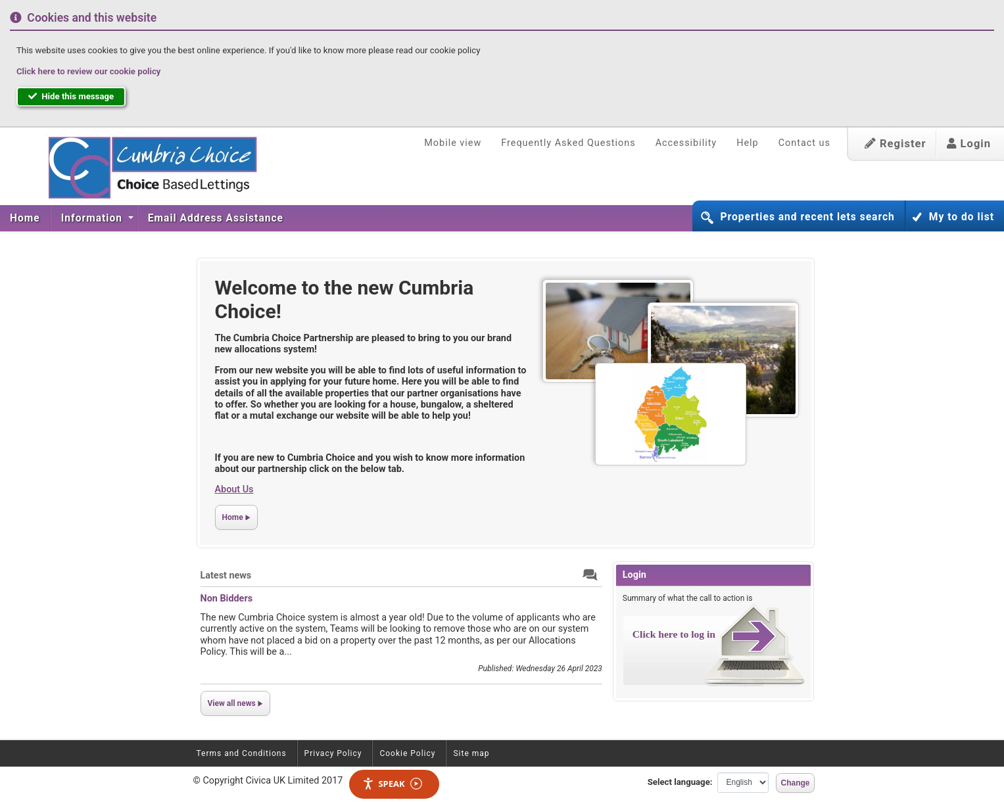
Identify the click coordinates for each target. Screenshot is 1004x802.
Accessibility (686, 143)
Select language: (680, 782)
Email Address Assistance (215, 218)
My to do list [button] (961, 217)
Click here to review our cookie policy (88, 71)
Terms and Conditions (242, 753)
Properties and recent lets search (807, 217)
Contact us (804, 143)
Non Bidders (227, 598)
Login (969, 143)
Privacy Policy (333, 753)
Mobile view (452, 143)
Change (794, 783)
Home (25, 218)
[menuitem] (25, 218)
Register (895, 143)
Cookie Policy (407, 753)
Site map (471, 753)
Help (747, 143)
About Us (234, 489)
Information (93, 218)
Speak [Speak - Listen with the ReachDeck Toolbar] (391, 784)
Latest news (226, 575)
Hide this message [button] (71, 96)
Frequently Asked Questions (568, 143)
